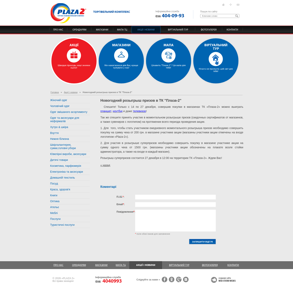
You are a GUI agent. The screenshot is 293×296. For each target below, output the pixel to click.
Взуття (54, 133)
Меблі (54, 213)
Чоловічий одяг (60, 106)
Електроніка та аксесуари (66, 171)
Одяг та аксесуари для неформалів (64, 119)
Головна (55, 92)
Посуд (54, 183)
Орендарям (79, 29)
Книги (54, 195)
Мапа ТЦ (122, 29)
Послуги (55, 218)
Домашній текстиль (62, 177)
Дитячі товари (59, 159)
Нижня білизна (59, 138)
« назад (105, 165)
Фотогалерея (209, 29)
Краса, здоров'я (60, 189)
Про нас (58, 29)
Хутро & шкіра (59, 127)
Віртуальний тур (178, 29)
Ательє (54, 207)
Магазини (102, 29)
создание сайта (227, 279)
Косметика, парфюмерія (65, 165)
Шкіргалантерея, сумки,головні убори (63, 146)
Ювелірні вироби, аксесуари (68, 154)
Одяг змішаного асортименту (68, 111)
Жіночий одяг (58, 100)
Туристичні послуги (62, 224)
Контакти (232, 29)
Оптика (55, 201)
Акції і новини (146, 29)
